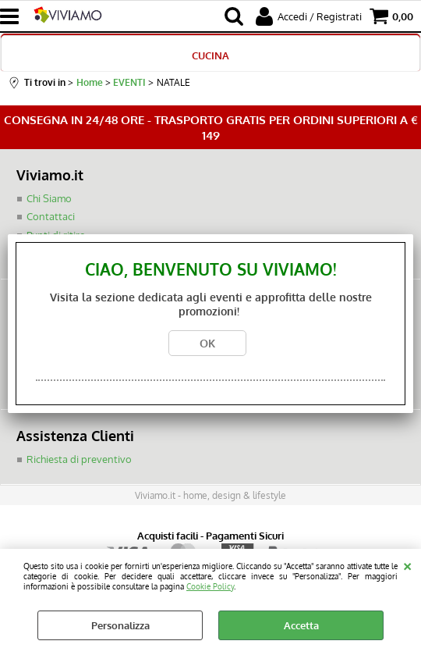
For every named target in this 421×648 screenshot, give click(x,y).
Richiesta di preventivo (79, 460)
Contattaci (51, 217)
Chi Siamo (49, 198)
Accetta (301, 625)
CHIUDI (407, 564)
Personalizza (120, 625)
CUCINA (210, 55)
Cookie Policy (210, 586)
